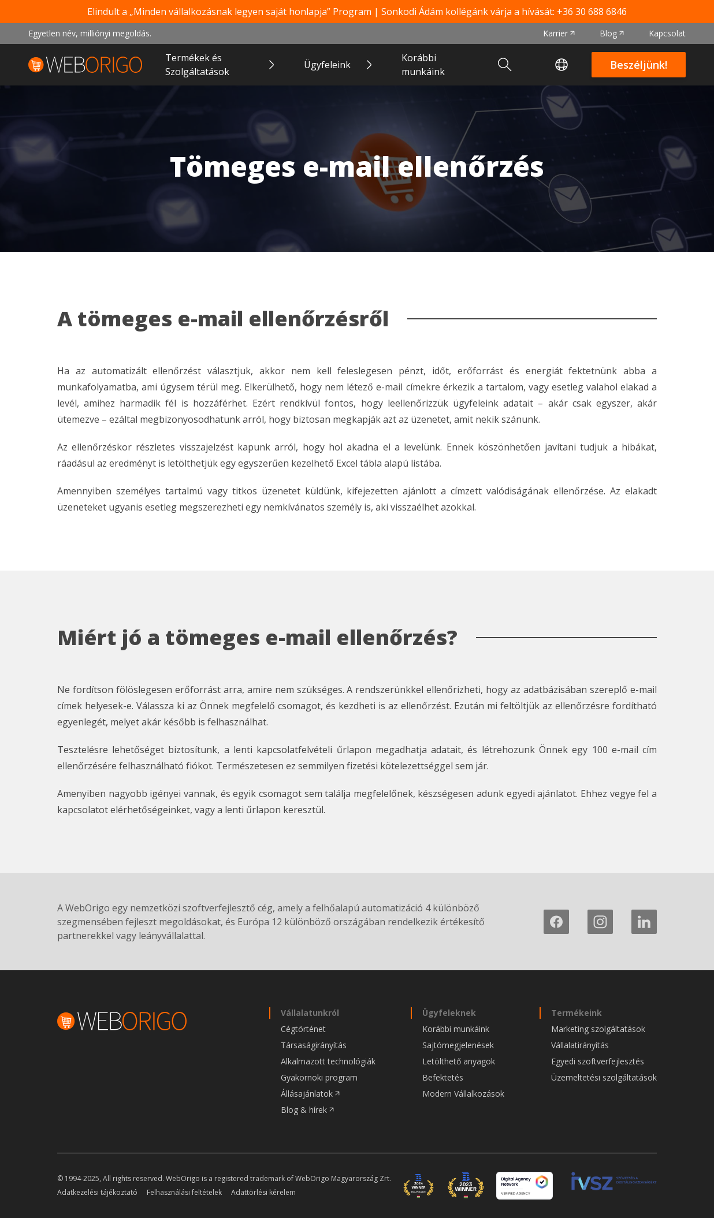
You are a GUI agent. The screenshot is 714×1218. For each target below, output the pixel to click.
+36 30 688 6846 (592, 11)
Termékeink (576, 1012)
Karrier (555, 33)
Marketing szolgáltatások (598, 1028)
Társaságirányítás (314, 1045)
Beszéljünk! (638, 65)
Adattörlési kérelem (263, 1192)
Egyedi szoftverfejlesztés (597, 1061)
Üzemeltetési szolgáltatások (604, 1077)
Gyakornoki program (319, 1077)
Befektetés (442, 1077)
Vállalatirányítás (580, 1045)
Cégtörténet (303, 1028)
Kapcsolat (667, 33)
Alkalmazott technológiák (328, 1061)
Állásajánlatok (307, 1093)
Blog (608, 33)
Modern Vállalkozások (463, 1093)
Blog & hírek (304, 1109)
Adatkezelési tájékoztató (97, 1192)
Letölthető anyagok (458, 1061)
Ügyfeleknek (449, 1012)
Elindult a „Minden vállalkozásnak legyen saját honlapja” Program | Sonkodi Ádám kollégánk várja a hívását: (357, 11)
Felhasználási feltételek (184, 1192)
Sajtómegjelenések (458, 1045)
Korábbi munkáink (423, 64)
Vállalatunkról (310, 1012)
